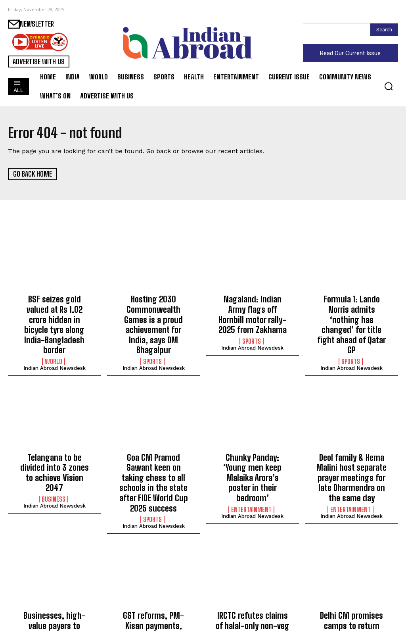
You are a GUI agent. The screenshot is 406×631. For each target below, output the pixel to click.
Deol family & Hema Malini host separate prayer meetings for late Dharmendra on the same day (351, 447)
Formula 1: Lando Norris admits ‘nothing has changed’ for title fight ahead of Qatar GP (351, 311)
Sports (152, 335)
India (53, 607)
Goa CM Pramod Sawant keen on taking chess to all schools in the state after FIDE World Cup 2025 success (153, 447)
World (53, 335)
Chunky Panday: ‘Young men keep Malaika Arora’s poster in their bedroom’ (252, 439)
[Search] (384, 29)
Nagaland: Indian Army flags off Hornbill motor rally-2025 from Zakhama (252, 307)
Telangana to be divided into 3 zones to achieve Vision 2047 (54, 439)
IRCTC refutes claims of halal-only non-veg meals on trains (252, 579)
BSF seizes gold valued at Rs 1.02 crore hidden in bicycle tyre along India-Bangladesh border (54, 311)
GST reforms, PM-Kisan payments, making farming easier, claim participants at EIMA (153, 583)
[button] (388, 86)
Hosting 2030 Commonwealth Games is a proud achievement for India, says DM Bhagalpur (153, 311)
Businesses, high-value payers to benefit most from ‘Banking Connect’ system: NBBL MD (54, 583)
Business (53, 458)
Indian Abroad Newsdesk (54, 342)
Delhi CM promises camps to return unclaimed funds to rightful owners (352, 579)
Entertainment (251, 458)
